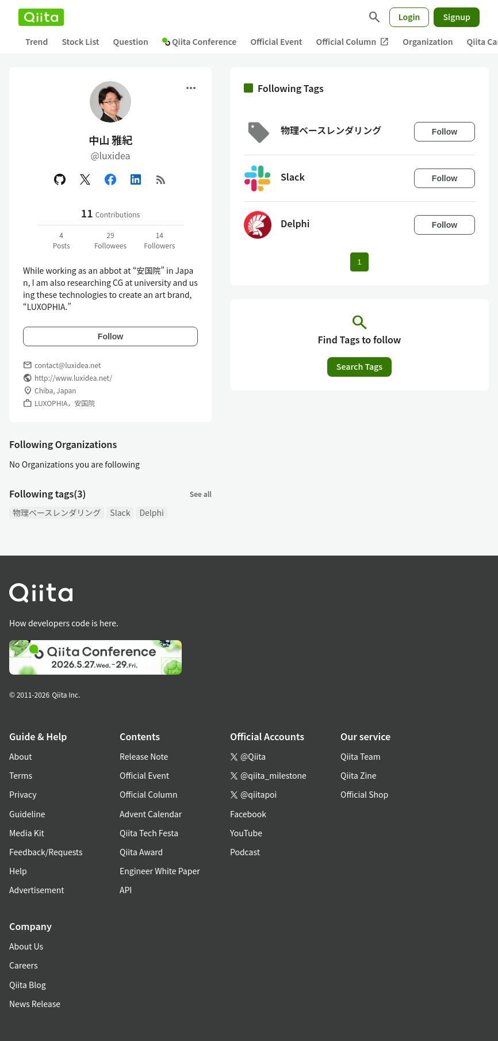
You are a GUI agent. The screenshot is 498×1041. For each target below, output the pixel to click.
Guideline (27, 814)
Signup (456, 16)
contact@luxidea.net (68, 365)
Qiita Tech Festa (149, 833)
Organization (428, 41)
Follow (110, 336)
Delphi (151, 512)
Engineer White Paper (160, 871)
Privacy (22, 794)
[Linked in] (135, 179)
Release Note (144, 756)
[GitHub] (59, 179)
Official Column (352, 42)
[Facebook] (110, 179)
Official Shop (364, 794)
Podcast (245, 852)
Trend (36, 41)
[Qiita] (41, 17)
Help (18, 871)
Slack (120, 512)
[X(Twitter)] (85, 179)
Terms (20, 775)
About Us (26, 946)
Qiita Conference (199, 41)
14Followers (159, 240)
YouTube (246, 833)
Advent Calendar (151, 814)
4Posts (61, 240)
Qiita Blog (27, 984)
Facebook (248, 814)
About (20, 756)
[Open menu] (190, 87)
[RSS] (161, 179)
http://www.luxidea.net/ (73, 377)
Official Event (276, 41)
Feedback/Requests (46, 852)
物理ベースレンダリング (57, 512)
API (126, 889)
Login (409, 16)
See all (201, 494)
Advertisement (36, 889)
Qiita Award (141, 852)
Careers (23, 965)
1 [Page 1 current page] (359, 262)
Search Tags (359, 366)
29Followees (110, 240)
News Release (34, 1003)
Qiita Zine (358, 775)
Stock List (80, 41)
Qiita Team (360, 756)
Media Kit (26, 833)
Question (130, 41)
